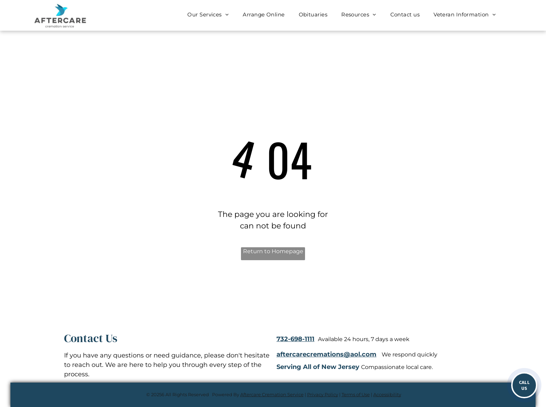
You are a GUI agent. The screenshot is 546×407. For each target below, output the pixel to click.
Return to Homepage (273, 251)
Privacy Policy (322, 394)
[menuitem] (208, 15)
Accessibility (387, 394)
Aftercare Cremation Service (272, 394)
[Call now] (524, 385)
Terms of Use (356, 394)
